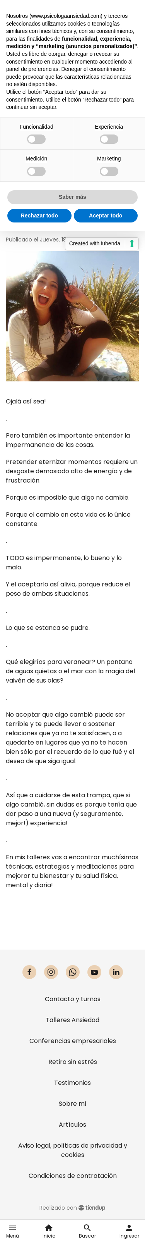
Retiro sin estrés (72, 1061)
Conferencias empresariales (72, 1040)
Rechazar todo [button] (39, 215)
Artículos (72, 1124)
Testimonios (72, 1082)
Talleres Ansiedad (72, 1019)
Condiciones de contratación (73, 1175)
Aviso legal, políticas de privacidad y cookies (72, 1150)
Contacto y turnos (73, 999)
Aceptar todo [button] (105, 215)
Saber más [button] (72, 197)
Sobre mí (73, 1103)
